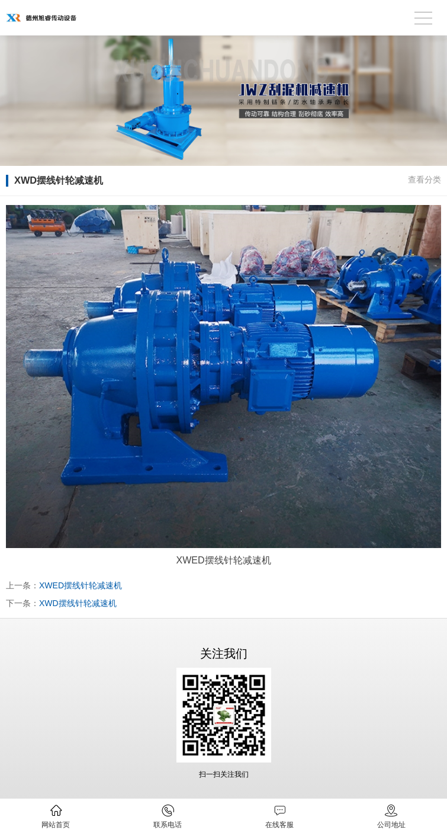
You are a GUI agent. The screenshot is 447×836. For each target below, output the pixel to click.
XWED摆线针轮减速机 (80, 585)
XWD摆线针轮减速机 (78, 603)
